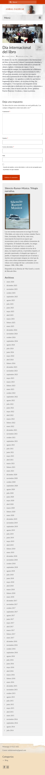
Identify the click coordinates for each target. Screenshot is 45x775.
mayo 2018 (10, 582)
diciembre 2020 (12, 475)
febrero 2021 (11, 467)
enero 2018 (10, 597)
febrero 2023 (11, 386)
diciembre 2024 (12, 330)
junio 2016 (10, 664)
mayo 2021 (10, 456)
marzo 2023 (11, 382)
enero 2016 (10, 682)
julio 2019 (10, 534)
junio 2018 (10, 578)
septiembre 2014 (12, 723)
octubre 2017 (11, 608)
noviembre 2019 (12, 523)
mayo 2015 (10, 708)
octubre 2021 (11, 437)
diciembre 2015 (12, 686)
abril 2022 (10, 415)
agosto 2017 (11, 615)
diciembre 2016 (12, 641)
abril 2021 (10, 460)
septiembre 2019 (12, 526)
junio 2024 (10, 352)
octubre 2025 (11, 293)
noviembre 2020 (12, 478)
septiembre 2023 (12, 374)
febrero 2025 (11, 323)
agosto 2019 (11, 530)
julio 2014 (10, 730)
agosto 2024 (11, 345)
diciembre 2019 (12, 519)
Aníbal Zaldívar (10, 56)
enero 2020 (10, 515)
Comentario (6, 111)
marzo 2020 (11, 508)
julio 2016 (10, 660)
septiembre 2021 (12, 441)
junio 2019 (10, 538)
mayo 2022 (10, 411)
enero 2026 (10, 282)
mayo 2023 (10, 378)
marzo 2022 (11, 419)
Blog (26, 56)
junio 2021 (10, 452)
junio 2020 (10, 497)
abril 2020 (10, 504)
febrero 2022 (11, 423)
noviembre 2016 (12, 645)
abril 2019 (10, 545)
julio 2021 (10, 449)
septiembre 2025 (12, 297)
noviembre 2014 (12, 719)
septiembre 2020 (12, 486)
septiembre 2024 (12, 341)
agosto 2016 (11, 656)
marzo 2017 (11, 630)
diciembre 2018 (12, 556)
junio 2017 (10, 619)
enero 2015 (10, 716)
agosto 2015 (11, 697)
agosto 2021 (11, 445)
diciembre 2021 (12, 430)
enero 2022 (10, 426)
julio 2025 (10, 304)
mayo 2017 (10, 623)
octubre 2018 (11, 564)
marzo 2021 (11, 463)
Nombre (5, 138)
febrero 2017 (11, 634)
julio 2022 (10, 404)
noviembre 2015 (12, 690)
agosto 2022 (11, 400)
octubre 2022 (11, 393)
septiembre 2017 (12, 612)
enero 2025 (10, 326)
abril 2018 (10, 586)
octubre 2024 (11, 337)
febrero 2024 (11, 363)
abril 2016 (10, 671)
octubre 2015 (11, 693)
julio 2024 (10, 348)
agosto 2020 (11, 489)
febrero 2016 (11, 678)
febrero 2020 (11, 512)
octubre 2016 (11, 649)
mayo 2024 (10, 356)
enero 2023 (10, 389)
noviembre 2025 (12, 289)
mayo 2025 (10, 311)
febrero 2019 (11, 549)
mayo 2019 (10, 541)
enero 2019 (10, 552)
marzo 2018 (11, 589)
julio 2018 (10, 575)
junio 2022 (10, 408)
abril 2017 (10, 627)
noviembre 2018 (12, 560)
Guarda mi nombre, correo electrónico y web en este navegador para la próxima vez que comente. (22, 168)
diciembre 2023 (12, 367)
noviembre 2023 (12, 371)
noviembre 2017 (12, 604)
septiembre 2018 (12, 567)
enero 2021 (10, 471)
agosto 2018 (11, 571)
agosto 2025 (11, 300)
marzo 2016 (11, 675)
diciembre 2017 (12, 601)
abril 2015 (10, 712)
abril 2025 (10, 315)
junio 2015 (10, 704)
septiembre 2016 (12, 652)
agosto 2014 (11, 727)
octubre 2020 (11, 482)
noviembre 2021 (12, 434)
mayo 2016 (10, 667)
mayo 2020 (10, 500)
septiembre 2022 (12, 397)
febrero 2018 (11, 593)
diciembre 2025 (12, 285)
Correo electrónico (8, 147)
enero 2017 (10, 638)
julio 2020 (10, 493)
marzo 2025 (11, 319)
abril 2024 (10, 360)
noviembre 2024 (12, 334)
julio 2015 (10, 701)
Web (3, 155)
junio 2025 (10, 308)
